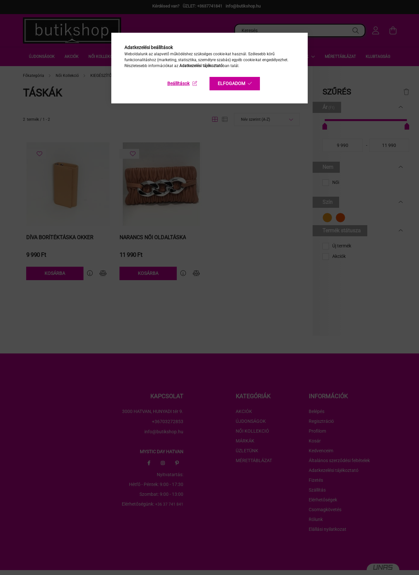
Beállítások (178, 83)
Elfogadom (231, 83)
